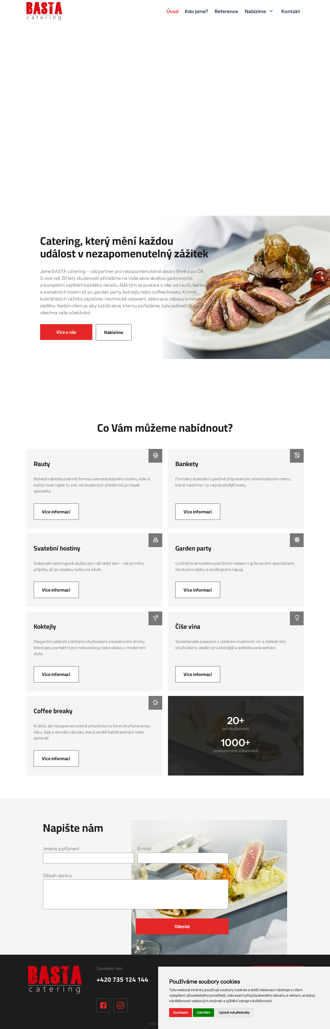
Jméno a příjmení (61, 848)
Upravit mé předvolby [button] (234, 1012)
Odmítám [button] (203, 1012)
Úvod (173, 11)
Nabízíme (255, 11)
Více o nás (66, 332)
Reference (226, 11)
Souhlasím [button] (180, 1012)
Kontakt (290, 11)
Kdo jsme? (196, 11)
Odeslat (182, 926)
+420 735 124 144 (122, 979)
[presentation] (69, 925)
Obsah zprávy (57, 875)
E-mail (144, 848)
